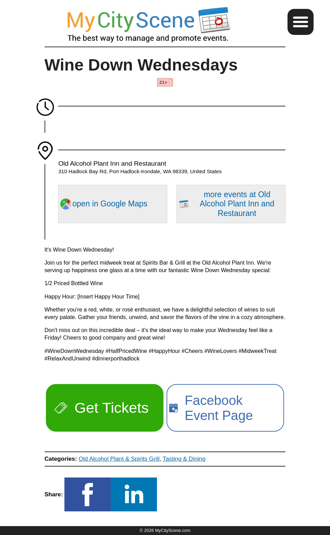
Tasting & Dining (184, 458)
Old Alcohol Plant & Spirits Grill (118, 458)
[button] (301, 22)
